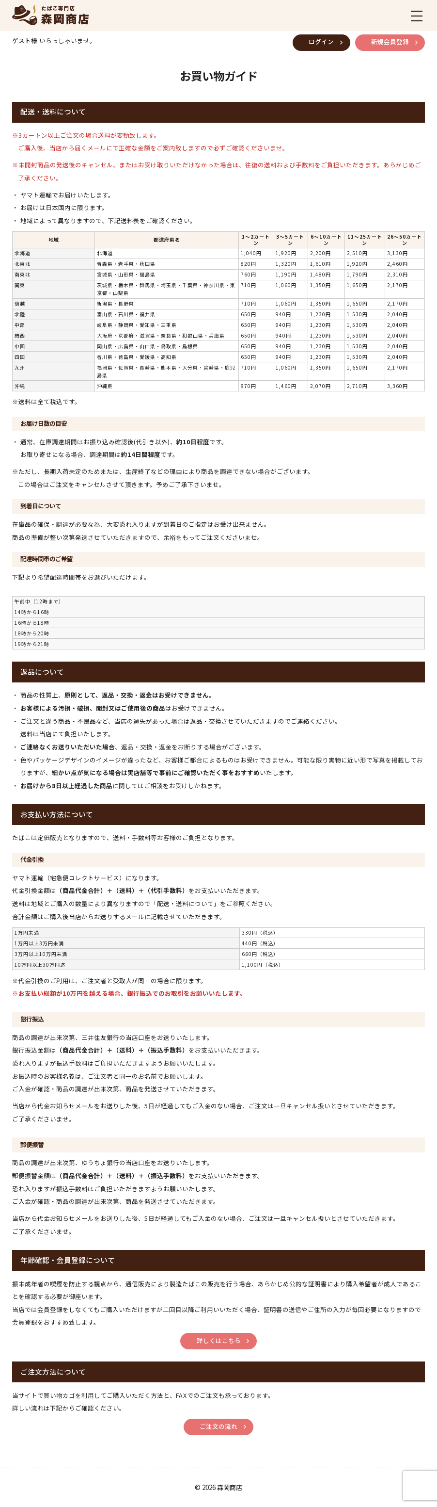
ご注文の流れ (218, 1426)
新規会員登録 (390, 41)
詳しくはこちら (219, 1340)
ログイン (321, 41)
